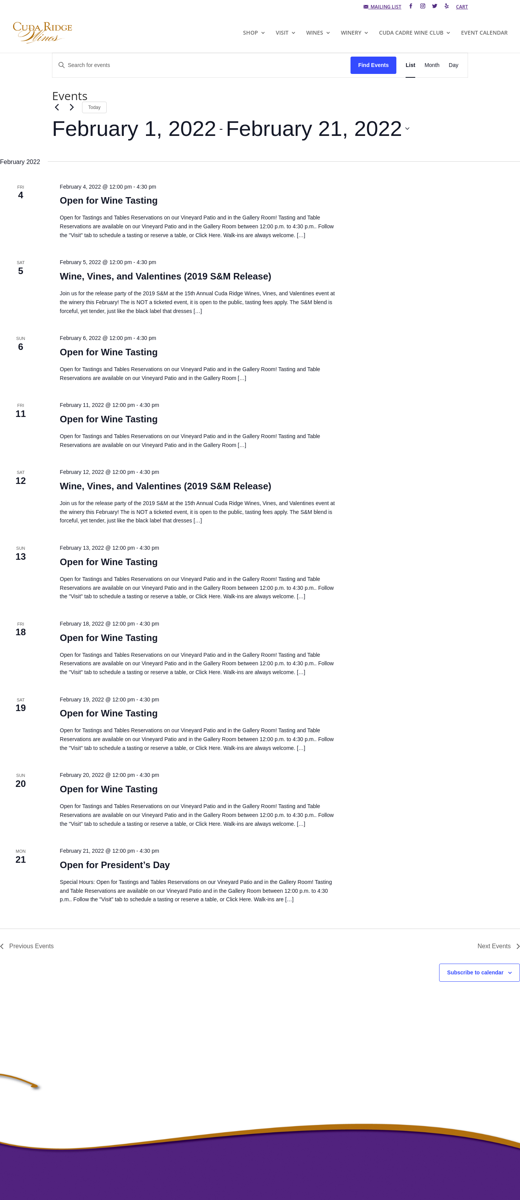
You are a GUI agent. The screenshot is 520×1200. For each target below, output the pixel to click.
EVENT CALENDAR (484, 33)
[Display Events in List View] (410, 65)
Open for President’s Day (115, 865)
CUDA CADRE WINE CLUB (411, 33)
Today (94, 107)
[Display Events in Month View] (431, 65)
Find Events (373, 65)
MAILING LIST (382, 7)
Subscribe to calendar (475, 972)
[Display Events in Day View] (453, 65)
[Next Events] (71, 107)
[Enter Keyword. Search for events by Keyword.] (201, 65)
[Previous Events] (56, 107)
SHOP (250, 33)
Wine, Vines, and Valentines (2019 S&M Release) (165, 276)
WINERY (351, 33)
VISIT (282, 33)
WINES (314, 33)
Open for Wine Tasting (109, 200)
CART (462, 7)
